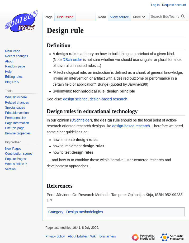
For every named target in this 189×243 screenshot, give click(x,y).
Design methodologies (84, 212)
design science (75, 99)
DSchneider (72, 59)
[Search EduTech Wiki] (168, 16)
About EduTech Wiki (82, 236)
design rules (86, 140)
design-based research (108, 99)
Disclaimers (108, 236)
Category (55, 212)
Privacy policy (55, 236)
